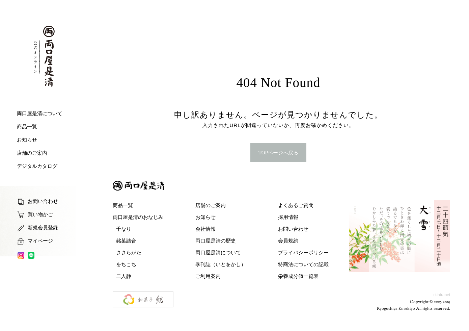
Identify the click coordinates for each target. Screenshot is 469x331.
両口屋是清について (218, 252)
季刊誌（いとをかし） (220, 264)
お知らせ (205, 217)
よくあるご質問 (295, 205)
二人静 (123, 276)
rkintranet (441, 294)
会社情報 (205, 229)
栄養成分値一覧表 (298, 276)
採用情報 (288, 217)
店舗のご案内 (210, 205)
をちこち (126, 264)
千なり (123, 229)
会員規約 (288, 241)
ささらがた (128, 252)
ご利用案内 (208, 276)
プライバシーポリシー (303, 252)
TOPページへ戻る (278, 152)
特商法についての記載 (303, 264)
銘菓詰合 (126, 241)
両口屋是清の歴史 (215, 241)
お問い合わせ (293, 229)
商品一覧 (123, 205)
